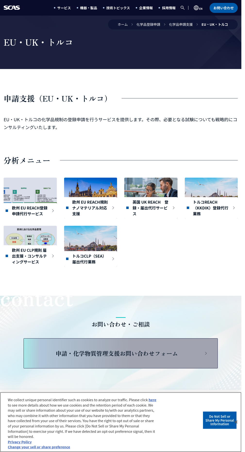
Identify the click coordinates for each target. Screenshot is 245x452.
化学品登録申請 (148, 24)
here (152, 399)
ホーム (123, 24)
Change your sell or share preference (39, 447)
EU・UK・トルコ (215, 24)
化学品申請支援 (181, 24)
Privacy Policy (20, 441)
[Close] (236, 422)
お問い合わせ (223, 7)
